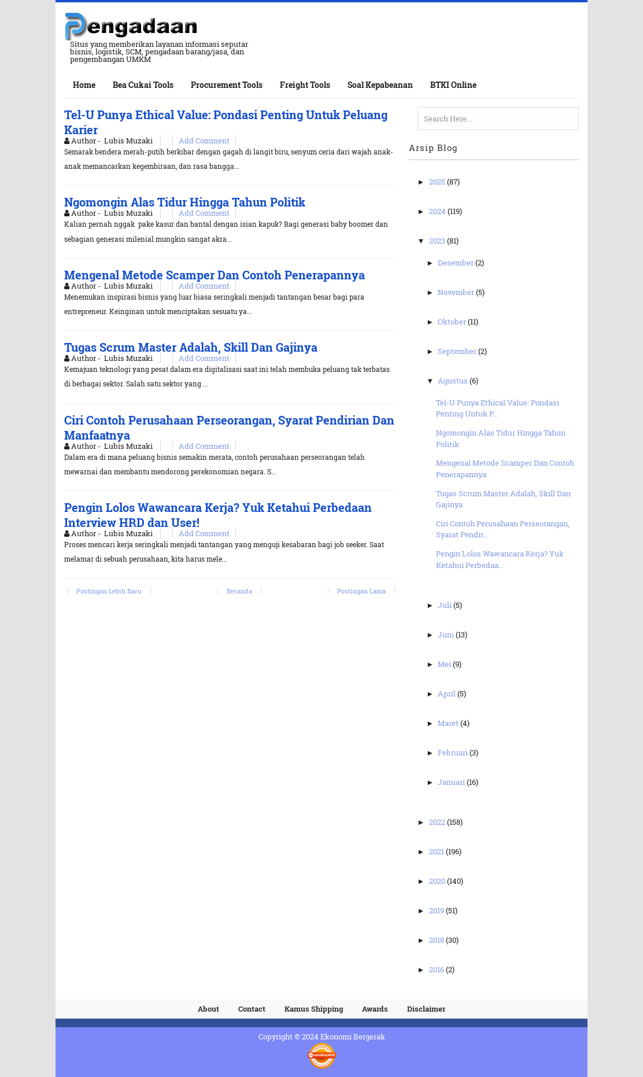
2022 (438, 822)
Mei (445, 664)
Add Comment (204, 140)
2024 (438, 211)
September (458, 351)
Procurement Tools (227, 84)
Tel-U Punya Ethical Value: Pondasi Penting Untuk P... (497, 408)
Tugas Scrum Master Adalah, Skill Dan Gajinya (190, 347)
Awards (375, 1009)
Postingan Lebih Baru (109, 591)
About (208, 1009)
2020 (438, 881)
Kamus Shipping (313, 1009)
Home (84, 84)
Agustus (454, 380)
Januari (452, 782)
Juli (445, 605)
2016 (437, 969)
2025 (438, 181)
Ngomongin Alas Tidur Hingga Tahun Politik (184, 201)
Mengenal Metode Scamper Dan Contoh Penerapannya (214, 274)
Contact (251, 1009)
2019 (437, 910)
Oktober (453, 321)
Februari (454, 752)
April (447, 693)
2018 (437, 940)
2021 (437, 851)
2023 (438, 240)
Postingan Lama (361, 591)
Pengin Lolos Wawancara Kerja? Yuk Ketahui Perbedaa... (500, 559)
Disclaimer (426, 1009)
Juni (447, 634)
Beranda (239, 591)
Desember (456, 262)
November (457, 292)
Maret (449, 723)
